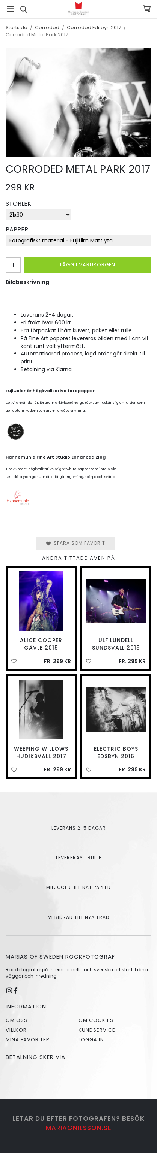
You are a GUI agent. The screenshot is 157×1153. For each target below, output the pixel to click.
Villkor (16, 1030)
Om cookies (95, 1020)
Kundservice (96, 1030)
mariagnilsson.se (79, 1127)
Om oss (16, 1020)
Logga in (91, 1039)
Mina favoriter (28, 1039)
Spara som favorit (75, 543)
